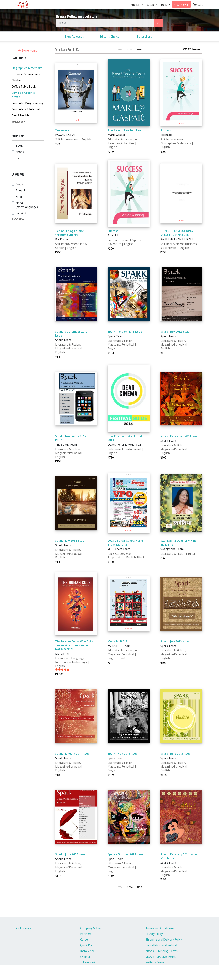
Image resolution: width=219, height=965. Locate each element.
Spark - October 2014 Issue (125, 854)
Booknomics (23, 928)
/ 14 (130, 49)
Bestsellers (144, 36)
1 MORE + (18, 219)
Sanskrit (21, 213)
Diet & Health (20, 115)
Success (165, 130)
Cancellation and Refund (161, 945)
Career (84, 939)
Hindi (19, 197)
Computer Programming (27, 103)
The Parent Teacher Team (125, 130)
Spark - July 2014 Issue (69, 540)
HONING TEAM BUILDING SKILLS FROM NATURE (176, 233)
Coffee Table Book (24, 86)
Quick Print (87, 945)
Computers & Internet (26, 109)
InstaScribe (87, 951)
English (20, 184)
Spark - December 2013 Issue (179, 436)
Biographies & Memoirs (27, 68)
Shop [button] (151, 5)
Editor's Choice (109, 36)
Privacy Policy (154, 934)
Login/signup (181, 4)
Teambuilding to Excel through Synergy (70, 233)
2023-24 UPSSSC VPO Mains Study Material (125, 542)
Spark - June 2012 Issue (70, 854)
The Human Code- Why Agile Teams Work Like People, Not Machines (74, 645)
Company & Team (91, 928)
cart (198, 5)
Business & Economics (26, 74)
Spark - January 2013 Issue (125, 331)
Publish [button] (135, 5)
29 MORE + (18, 122)
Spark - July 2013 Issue (174, 641)
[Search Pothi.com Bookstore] (158, 23)
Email (85, 956)
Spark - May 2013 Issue (123, 753)
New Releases (74, 36)
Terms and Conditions (160, 928)
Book (19, 146)
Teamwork (62, 130)
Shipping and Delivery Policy (164, 939)
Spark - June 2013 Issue (175, 753)
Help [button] (164, 5)
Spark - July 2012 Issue (174, 331)
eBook (20, 152)
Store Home (27, 50)
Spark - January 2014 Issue (72, 753)
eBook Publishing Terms (162, 951)
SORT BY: (191, 49)
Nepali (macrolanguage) (27, 205)
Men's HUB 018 (117, 641)
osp (18, 158)
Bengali (20, 190)
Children (17, 80)
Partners (86, 934)
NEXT (139, 49)
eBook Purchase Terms (161, 956)
